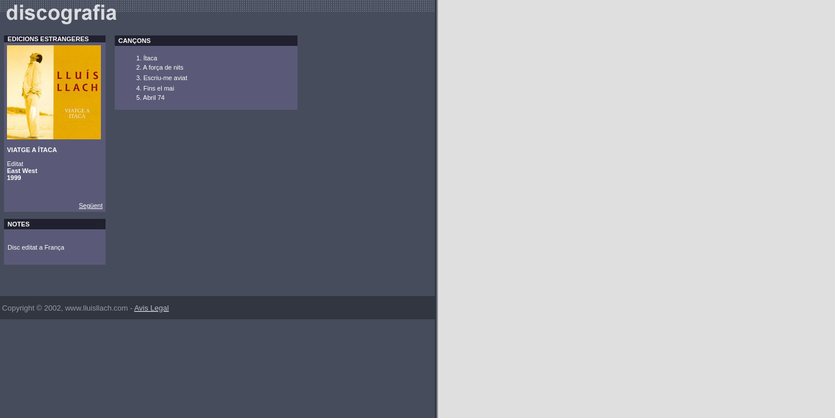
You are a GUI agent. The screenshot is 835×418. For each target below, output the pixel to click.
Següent (91, 205)
